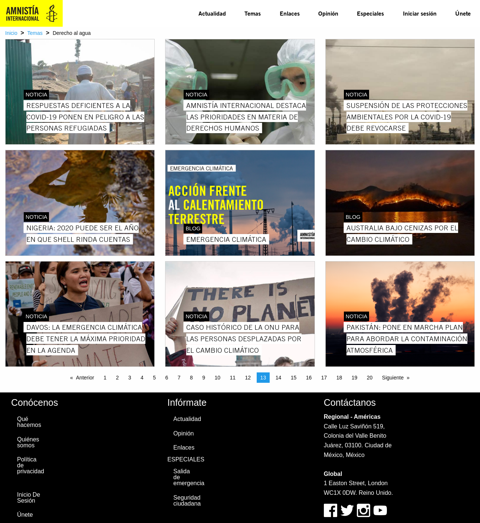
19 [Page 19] (355, 378)
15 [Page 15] (294, 378)
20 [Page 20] (370, 378)
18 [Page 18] (339, 378)
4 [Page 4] (142, 378)
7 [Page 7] (179, 378)
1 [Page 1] (104, 378)
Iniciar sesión (420, 13)
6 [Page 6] (166, 378)
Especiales (370, 13)
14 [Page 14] (279, 378)
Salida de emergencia (188, 477)
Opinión (328, 13)
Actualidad (212, 13)
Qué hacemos (29, 422)
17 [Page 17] (324, 378)
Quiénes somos (28, 442)
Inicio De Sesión (28, 497)
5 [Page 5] (154, 378)
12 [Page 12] (248, 378)
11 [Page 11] (233, 378)
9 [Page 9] (203, 378)
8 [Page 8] (191, 378)
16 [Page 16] (309, 378)
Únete (463, 13)
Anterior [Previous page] (85, 378)
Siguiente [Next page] (393, 378)
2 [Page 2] (117, 378)
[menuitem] (212, 13)
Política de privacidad (30, 465)
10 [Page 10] (218, 378)
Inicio (11, 33)
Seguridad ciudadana (187, 500)
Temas (252, 13)
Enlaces (290, 13)
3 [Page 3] (129, 378)
